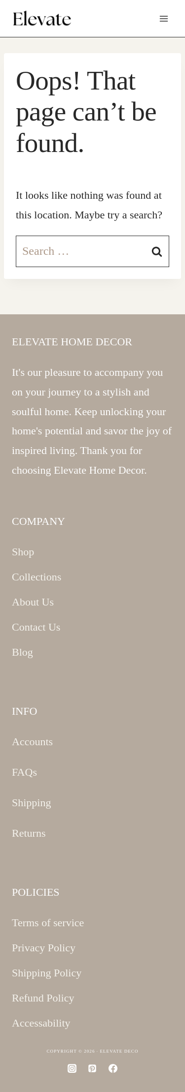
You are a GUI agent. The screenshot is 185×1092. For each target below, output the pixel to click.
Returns (28, 833)
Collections (36, 577)
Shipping (31, 802)
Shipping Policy (46, 973)
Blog (22, 652)
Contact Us (36, 627)
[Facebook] (113, 1068)
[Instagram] (72, 1068)
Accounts (32, 741)
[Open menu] (163, 18)
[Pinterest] (92, 1068)
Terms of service (48, 922)
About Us (33, 602)
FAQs (24, 772)
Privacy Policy (43, 947)
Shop (23, 552)
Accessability (41, 1023)
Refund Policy (43, 998)
